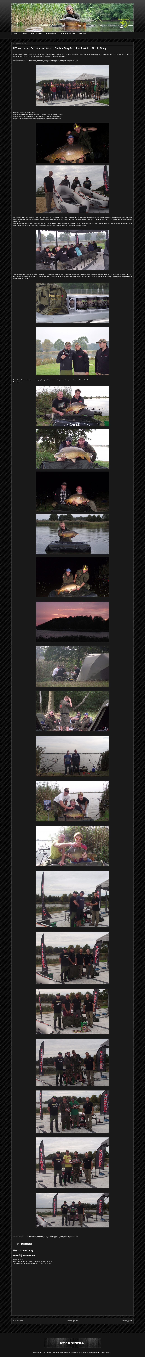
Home (15, 33)
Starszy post (127, 1321)
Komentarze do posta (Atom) (76, 1326)
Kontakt (24, 33)
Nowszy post (18, 1321)
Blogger (108, 1352)
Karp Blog (82, 33)
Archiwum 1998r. (51, 33)
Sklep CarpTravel (36, 33)
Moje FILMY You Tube (68, 33)
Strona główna (72, 1321)
